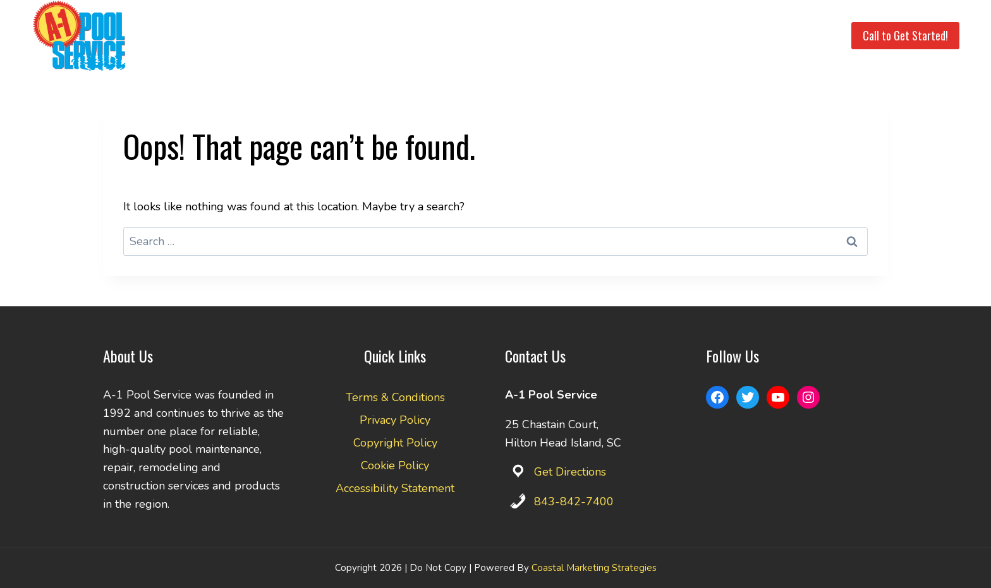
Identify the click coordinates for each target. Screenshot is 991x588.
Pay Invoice (746, 36)
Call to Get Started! (905, 35)
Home (414, 36)
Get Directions (570, 471)
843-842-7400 (574, 501)
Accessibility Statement (395, 488)
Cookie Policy (395, 465)
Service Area (537, 36)
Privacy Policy (395, 420)
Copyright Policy (395, 442)
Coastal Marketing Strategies (594, 567)
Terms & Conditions (395, 397)
